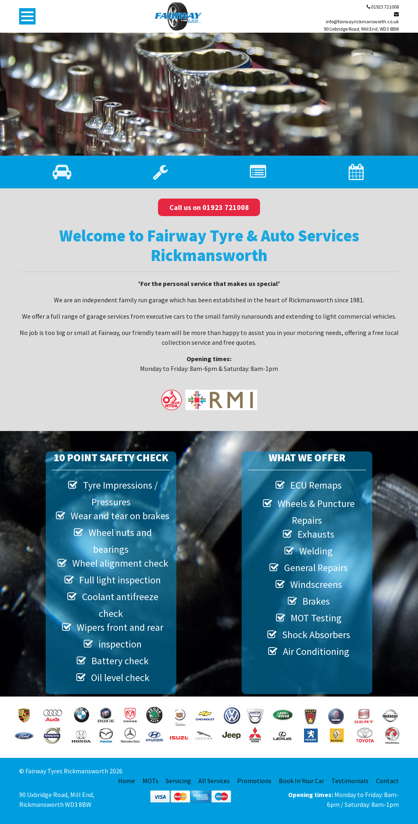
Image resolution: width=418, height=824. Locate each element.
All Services (214, 781)
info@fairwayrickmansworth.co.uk (362, 18)
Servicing (178, 781)
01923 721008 (383, 7)
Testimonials (350, 781)
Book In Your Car (301, 781)
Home (126, 781)
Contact (387, 781)
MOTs (150, 781)
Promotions (254, 781)
